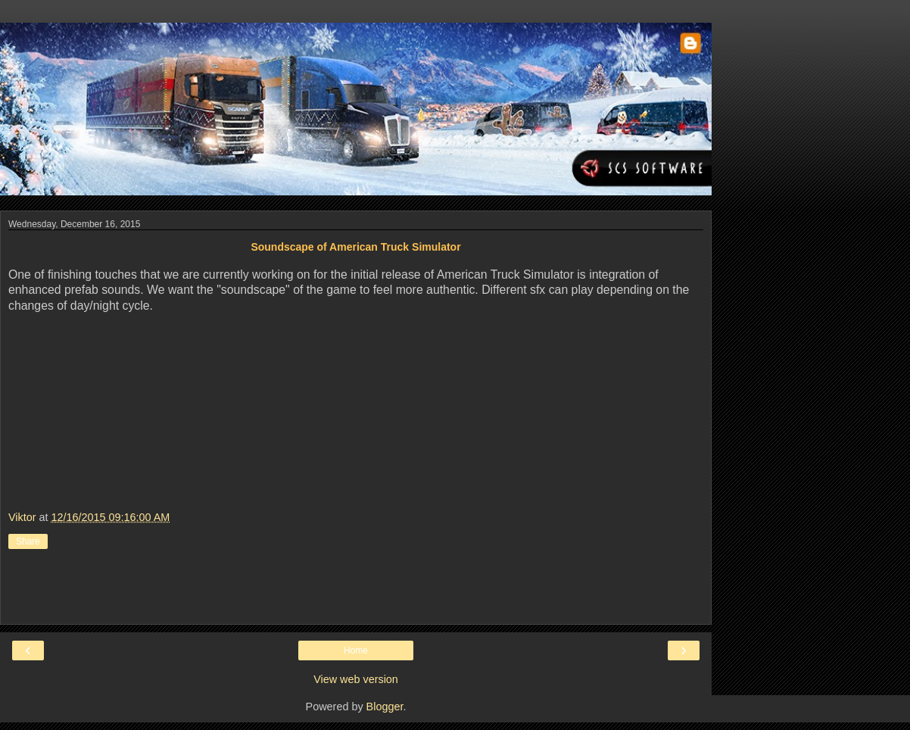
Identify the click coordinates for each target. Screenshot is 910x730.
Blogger (385, 706)
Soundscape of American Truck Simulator (355, 247)
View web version (355, 679)
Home (356, 650)
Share (28, 541)
